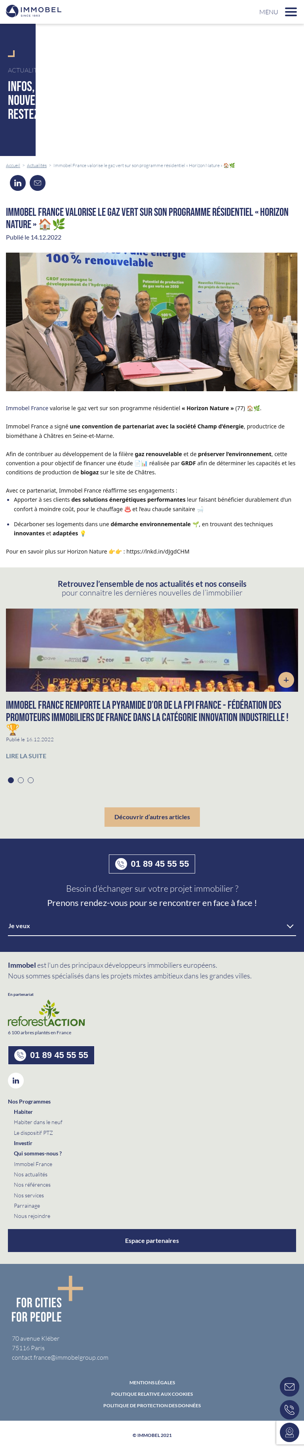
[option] (152, 688)
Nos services (29, 1195)
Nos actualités (31, 1174)
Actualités (37, 165)
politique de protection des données (152, 1405)
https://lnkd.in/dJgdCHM (157, 551)
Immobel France (27, 408)
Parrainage (27, 1205)
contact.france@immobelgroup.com (60, 1357)
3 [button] (31, 780)
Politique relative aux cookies (152, 1394)
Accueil (13, 165)
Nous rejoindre (32, 1215)
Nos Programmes (29, 1101)
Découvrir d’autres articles (152, 816)
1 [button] (11, 780)
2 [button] (21, 780)
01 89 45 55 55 (152, 864)
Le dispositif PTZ (33, 1132)
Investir (23, 1143)
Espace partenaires (152, 1240)
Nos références (32, 1184)
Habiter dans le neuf (38, 1122)
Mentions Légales (152, 1382)
